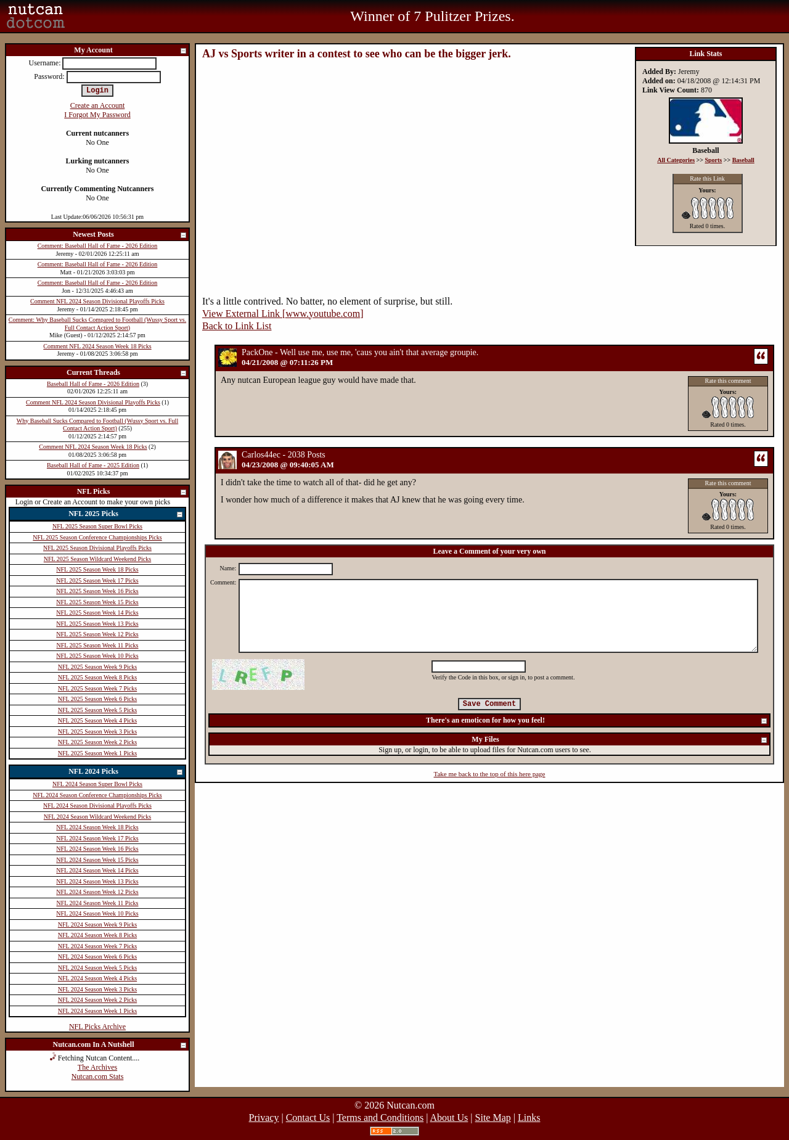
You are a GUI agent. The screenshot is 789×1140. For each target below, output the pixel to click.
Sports (713, 160)
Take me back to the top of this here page (490, 773)
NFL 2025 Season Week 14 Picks (97, 612)
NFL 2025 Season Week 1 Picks (97, 753)
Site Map (493, 1117)
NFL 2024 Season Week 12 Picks (97, 891)
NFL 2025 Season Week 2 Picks (97, 742)
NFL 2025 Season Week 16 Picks (97, 591)
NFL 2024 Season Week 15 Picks (97, 859)
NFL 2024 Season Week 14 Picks (97, 870)
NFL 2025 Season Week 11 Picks (98, 645)
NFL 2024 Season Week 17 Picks (97, 838)
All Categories (676, 160)
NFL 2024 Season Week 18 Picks (97, 827)
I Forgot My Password (97, 114)
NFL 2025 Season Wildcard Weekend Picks (97, 559)
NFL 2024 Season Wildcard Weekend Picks (97, 816)
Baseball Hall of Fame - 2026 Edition (93, 383)
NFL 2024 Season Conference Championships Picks (97, 795)
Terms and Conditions (380, 1117)
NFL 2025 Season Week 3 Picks (97, 731)
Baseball (743, 160)
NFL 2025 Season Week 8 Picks (97, 677)
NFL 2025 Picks (126, 514)
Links (529, 1117)
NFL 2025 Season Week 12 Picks (97, 634)
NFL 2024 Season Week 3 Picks (97, 989)
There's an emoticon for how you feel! (597, 721)
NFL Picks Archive (97, 1026)
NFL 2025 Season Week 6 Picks (97, 698)
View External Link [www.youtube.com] (282, 313)
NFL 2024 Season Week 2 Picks (97, 999)
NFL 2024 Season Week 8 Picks (97, 935)
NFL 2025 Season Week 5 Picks (97, 710)
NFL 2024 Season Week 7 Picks (97, 946)
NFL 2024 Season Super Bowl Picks (97, 784)
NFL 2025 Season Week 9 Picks (97, 666)
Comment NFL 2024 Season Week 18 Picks (97, 346)
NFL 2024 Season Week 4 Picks (97, 978)
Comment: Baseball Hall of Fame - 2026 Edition (98, 245)
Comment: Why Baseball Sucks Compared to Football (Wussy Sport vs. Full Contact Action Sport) (97, 323)
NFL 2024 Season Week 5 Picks (97, 967)
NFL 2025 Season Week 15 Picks (97, 602)
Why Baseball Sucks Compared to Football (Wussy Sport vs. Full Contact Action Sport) (97, 424)
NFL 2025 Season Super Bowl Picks (97, 526)
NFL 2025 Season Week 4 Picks (97, 720)
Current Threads (127, 373)
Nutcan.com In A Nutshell (119, 1045)
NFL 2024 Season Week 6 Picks (97, 956)
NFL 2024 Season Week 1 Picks (97, 1010)
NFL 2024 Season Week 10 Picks (97, 913)
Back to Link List (236, 326)
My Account (130, 51)
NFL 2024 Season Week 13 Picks (97, 881)
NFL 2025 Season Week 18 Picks (97, 569)
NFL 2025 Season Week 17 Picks (97, 580)
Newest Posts (130, 235)
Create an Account (97, 105)
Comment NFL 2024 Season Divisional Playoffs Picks (97, 301)
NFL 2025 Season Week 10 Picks (97, 655)
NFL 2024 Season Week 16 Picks (97, 848)
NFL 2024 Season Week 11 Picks (98, 903)
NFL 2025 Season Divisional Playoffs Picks (97, 547)
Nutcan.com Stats (98, 1076)
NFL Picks (132, 492)
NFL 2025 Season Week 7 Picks (97, 688)
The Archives (97, 1067)
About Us (449, 1117)
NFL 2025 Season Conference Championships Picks (97, 537)
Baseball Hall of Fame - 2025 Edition (93, 465)
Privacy (264, 1117)
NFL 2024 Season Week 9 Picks (97, 924)
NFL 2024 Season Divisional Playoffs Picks (97, 805)
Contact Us (308, 1117)
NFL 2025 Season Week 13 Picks (97, 623)
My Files (620, 740)
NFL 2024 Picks (126, 772)
